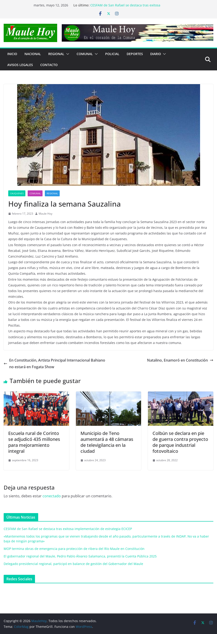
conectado (52, 495)
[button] (66, 54)
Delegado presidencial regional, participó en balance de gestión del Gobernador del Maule (73, 564)
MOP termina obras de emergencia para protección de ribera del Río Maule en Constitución (74, 548)
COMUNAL (85, 54)
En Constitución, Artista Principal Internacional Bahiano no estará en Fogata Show (54, 363)
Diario (155, 54)
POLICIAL (112, 54)
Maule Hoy (45, 214)
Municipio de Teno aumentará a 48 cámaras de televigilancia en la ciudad (106, 442)
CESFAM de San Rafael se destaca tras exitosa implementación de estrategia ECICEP (125, 7)
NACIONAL (32, 54)
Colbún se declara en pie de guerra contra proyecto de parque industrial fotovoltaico (180, 442)
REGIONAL (56, 54)
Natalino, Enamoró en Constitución (180, 360)
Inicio (12, 54)
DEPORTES (135, 54)
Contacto (49, 65)
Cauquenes (17, 193)
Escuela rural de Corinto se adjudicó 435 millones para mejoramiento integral (34, 442)
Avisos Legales (20, 65)
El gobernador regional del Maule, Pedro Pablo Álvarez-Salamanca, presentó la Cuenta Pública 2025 (80, 556)
